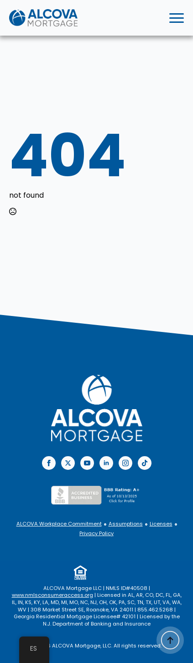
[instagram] (125, 463)
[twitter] (68, 463)
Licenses (161, 524)
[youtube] (87, 463)
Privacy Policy (96, 533)
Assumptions (126, 524)
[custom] (144, 463)
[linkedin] (106, 463)
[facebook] (49, 463)
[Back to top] (170, 640)
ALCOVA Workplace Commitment (59, 524)
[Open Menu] (176, 18)
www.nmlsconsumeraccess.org (52, 595)
